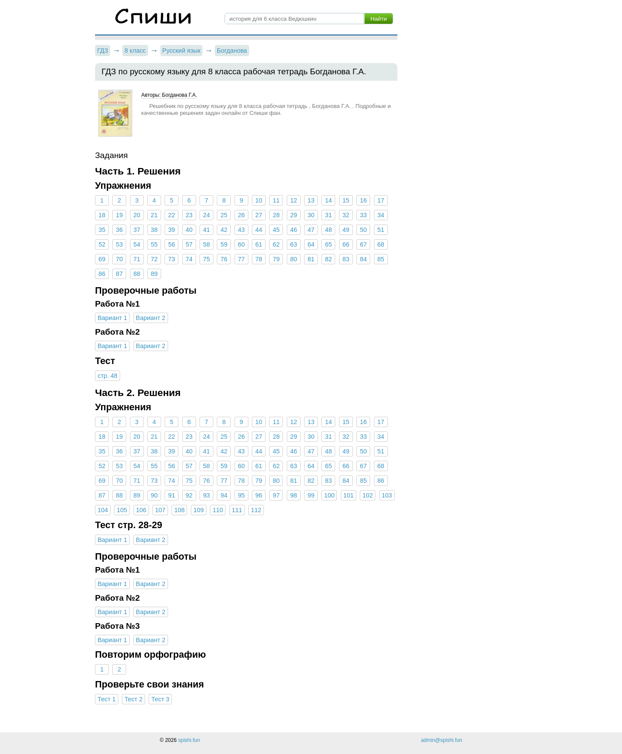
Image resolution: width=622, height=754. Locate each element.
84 (363, 259)
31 (328, 215)
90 (154, 495)
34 (380, 215)
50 (363, 229)
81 (311, 259)
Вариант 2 (150, 317)
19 (119, 215)
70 (119, 259)
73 (171, 259)
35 (101, 229)
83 (346, 259)
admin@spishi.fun (441, 740)
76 (223, 259)
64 (311, 244)
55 (154, 244)
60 (241, 244)
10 (258, 200)
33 (363, 215)
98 (293, 495)
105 (122, 510)
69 (101, 259)
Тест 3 (160, 699)
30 (311, 215)
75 (206, 259)
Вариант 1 (112, 317)
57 (189, 244)
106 (141, 510)
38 (154, 229)
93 (206, 495)
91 (171, 495)
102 (367, 495)
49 (346, 229)
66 (346, 244)
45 (276, 229)
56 (171, 244)
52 (101, 244)
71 (136, 259)
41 (206, 229)
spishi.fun (189, 740)
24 (206, 215)
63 (293, 244)
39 (171, 229)
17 (380, 200)
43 (241, 229)
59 (223, 244)
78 (258, 259)
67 (363, 244)
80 (293, 259)
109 (199, 510)
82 (328, 259)
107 (160, 510)
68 (380, 244)
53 (119, 244)
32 (346, 215)
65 (328, 244)
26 (241, 215)
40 (189, 229)
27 (258, 215)
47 (311, 229)
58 (206, 244)
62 (276, 244)
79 (276, 259)
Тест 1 (107, 699)
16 (363, 200)
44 (258, 229)
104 (103, 510)
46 (293, 229)
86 (101, 273)
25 (223, 215)
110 (218, 510)
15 (346, 200)
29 (293, 215)
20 (136, 215)
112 (256, 510)
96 (258, 495)
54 (136, 244)
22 (171, 215)
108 (179, 510)
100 (329, 495)
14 (328, 200)
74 (189, 259)
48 (328, 229)
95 (241, 495)
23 (189, 215)
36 (119, 229)
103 (387, 495)
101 (348, 495)
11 (276, 200)
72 (154, 259)
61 (258, 244)
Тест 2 (133, 699)
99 (311, 495)
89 (154, 273)
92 (189, 495)
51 (380, 229)
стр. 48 (107, 375)
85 (380, 259)
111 (237, 510)
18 (101, 215)
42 (223, 229)
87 (119, 273)
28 (276, 215)
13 (311, 200)
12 (293, 200)
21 (154, 215)
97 (276, 495)
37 (136, 229)
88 (136, 273)
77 (241, 259)
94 (223, 495)
